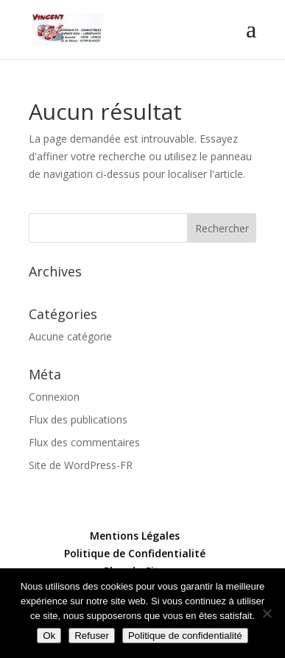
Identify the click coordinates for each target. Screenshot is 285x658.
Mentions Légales (135, 536)
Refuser (91, 635)
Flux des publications (78, 419)
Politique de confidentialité (185, 635)
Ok (49, 635)
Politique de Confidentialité (134, 553)
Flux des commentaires (84, 442)
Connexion (54, 397)
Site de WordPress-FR (81, 465)
